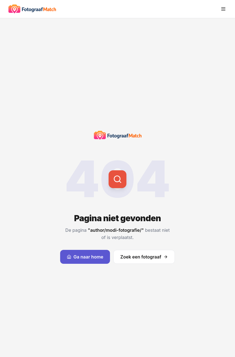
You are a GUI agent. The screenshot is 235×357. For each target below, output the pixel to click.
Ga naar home (85, 257)
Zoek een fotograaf (144, 257)
